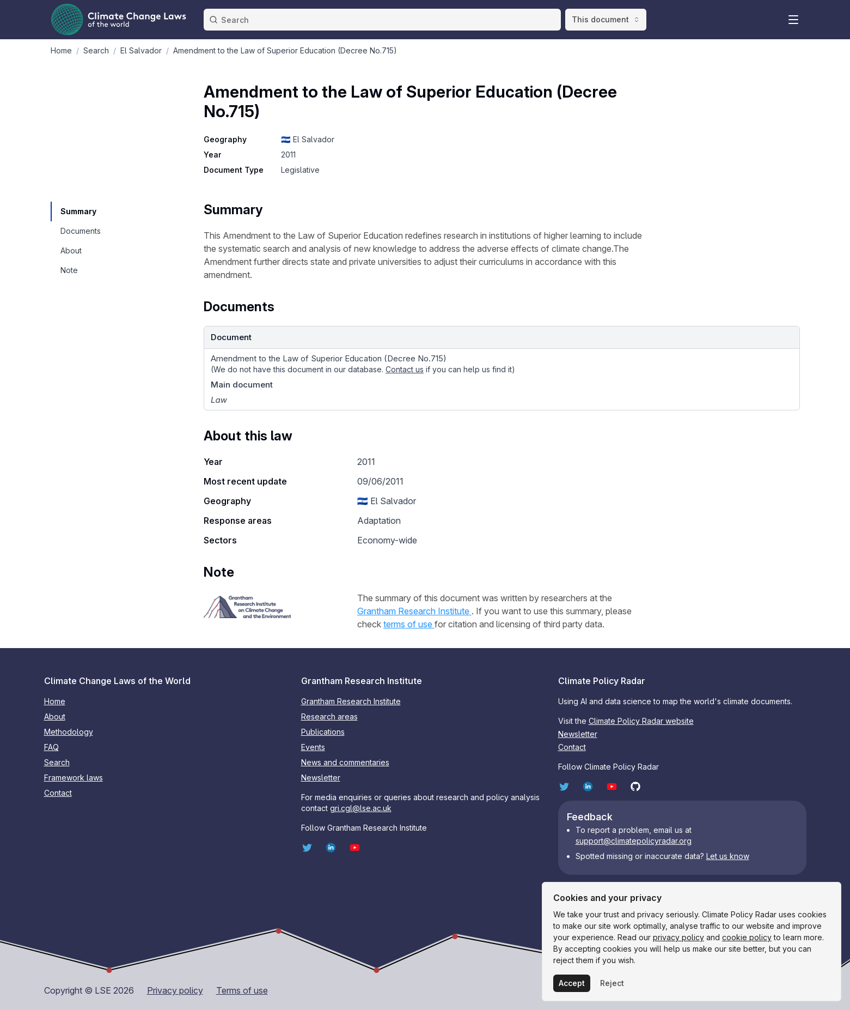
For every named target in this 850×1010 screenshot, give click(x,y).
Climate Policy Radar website (641, 720)
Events (313, 747)
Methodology (68, 731)
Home (54, 701)
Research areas (329, 716)
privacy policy (678, 937)
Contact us (405, 369)
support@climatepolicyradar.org (634, 840)
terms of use (409, 624)
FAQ (51, 747)
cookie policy (747, 937)
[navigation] (80, 211)
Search (57, 762)
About (54, 716)
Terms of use (242, 990)
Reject (612, 983)
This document (606, 19)
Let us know (727, 856)
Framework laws (73, 777)
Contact (58, 792)
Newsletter (320, 777)
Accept (572, 983)
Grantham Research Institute (414, 611)
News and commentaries (345, 762)
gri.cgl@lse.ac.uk (361, 808)
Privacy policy (175, 990)
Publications (323, 731)
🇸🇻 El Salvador (307, 139)
